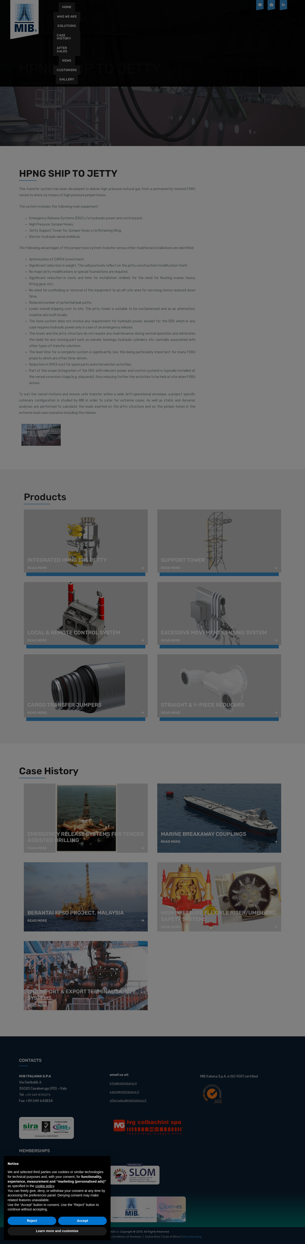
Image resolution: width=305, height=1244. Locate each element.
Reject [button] (32, 1221)
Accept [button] (82, 1221)
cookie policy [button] (44, 1186)
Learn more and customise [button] (57, 1231)
